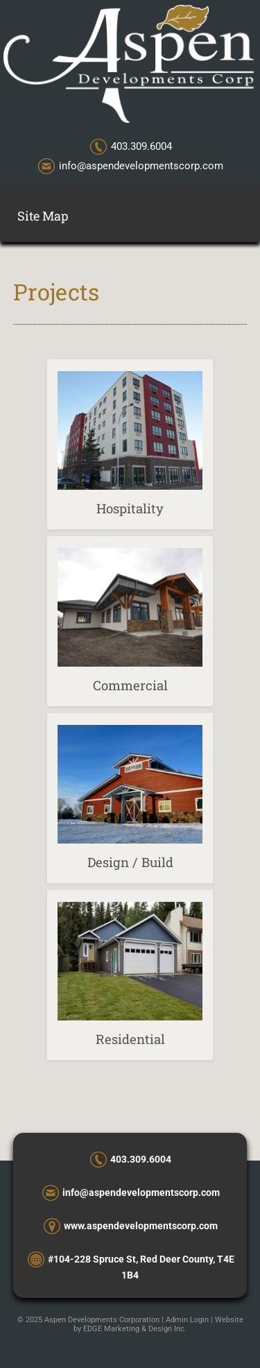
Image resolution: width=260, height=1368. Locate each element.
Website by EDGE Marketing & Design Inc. (158, 1324)
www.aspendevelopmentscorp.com (141, 1225)
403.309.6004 (141, 146)
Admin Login (187, 1319)
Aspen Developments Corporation (101, 1319)
